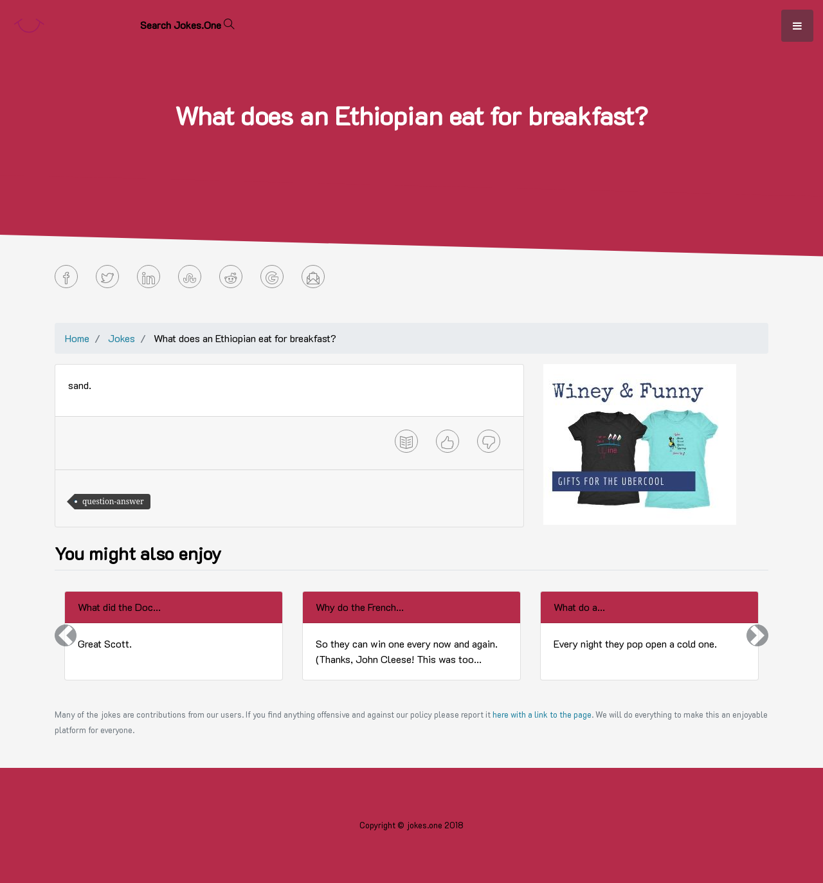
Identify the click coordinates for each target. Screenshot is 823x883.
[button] (66, 635)
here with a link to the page (542, 714)
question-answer (113, 501)
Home (77, 338)
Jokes (121, 338)
